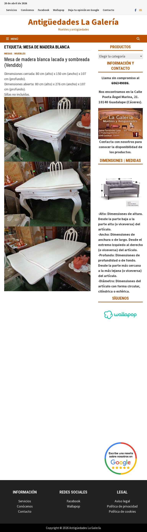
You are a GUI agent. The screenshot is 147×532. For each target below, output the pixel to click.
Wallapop (58, 10)
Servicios (11, 10)
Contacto (108, 10)
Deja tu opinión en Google (83, 10)
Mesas (8, 53)
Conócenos (27, 10)
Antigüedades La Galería (73, 21)
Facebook (43, 10)
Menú (12, 39)
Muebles (19, 53)
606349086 (120, 83)
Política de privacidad (122, 506)
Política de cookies (122, 511)
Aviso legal (122, 501)
